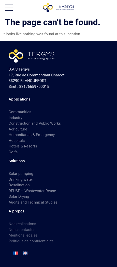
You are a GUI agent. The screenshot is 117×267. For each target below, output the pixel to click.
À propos (16, 211)
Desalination (19, 185)
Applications (19, 99)
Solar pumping (21, 173)
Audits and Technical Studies (33, 202)
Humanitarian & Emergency (32, 134)
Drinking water (21, 179)
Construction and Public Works (35, 123)
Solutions (17, 160)
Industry (15, 117)
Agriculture (18, 129)
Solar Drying (19, 196)
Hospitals (17, 140)
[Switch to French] (15, 253)
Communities (20, 112)
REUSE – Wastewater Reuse (32, 191)
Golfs (13, 152)
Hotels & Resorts (23, 146)
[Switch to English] (25, 253)
